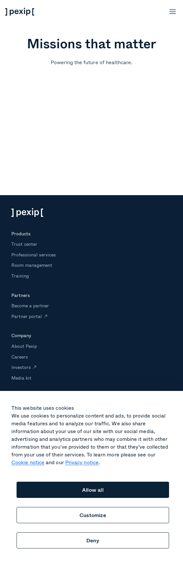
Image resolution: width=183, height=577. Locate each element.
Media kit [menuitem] (21, 377)
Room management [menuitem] (32, 265)
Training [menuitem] (20, 275)
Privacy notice (82, 462)
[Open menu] (172, 11)
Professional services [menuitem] (33, 254)
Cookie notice (27, 462)
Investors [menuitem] (21, 367)
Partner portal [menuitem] (26, 316)
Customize (92, 515)
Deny (92, 540)
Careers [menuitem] (19, 356)
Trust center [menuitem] (24, 244)
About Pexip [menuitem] (24, 346)
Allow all (93, 490)
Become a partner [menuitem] (30, 305)
